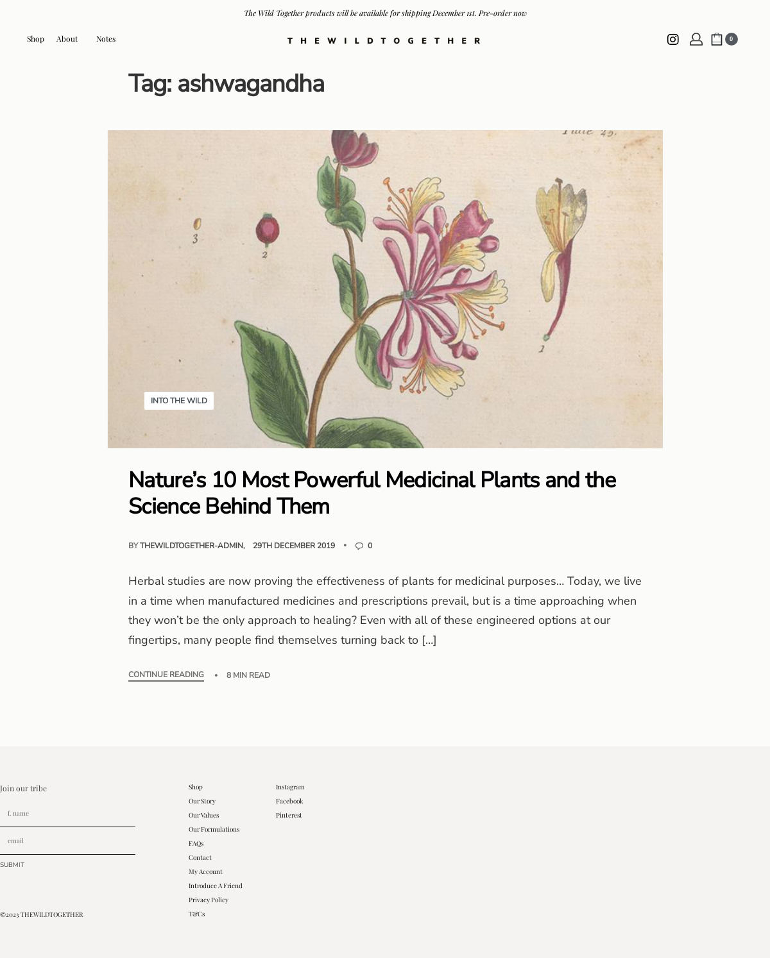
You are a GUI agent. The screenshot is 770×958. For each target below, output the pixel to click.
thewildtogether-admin (191, 546)
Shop (35, 38)
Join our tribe (23, 788)
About (70, 38)
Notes (106, 38)
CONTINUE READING (166, 675)
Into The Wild (179, 401)
